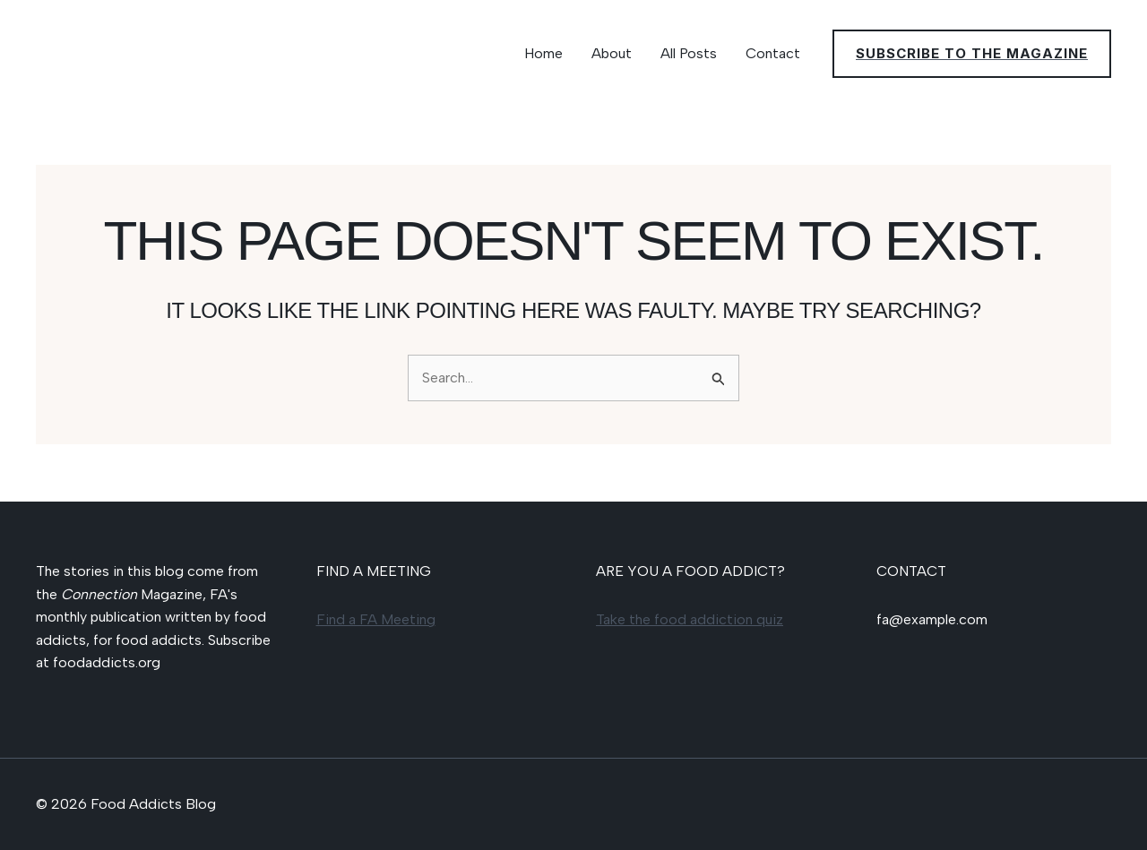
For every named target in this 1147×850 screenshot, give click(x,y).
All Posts (688, 53)
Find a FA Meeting (376, 619)
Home (543, 53)
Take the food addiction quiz (689, 619)
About (611, 53)
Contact (773, 53)
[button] (971, 54)
